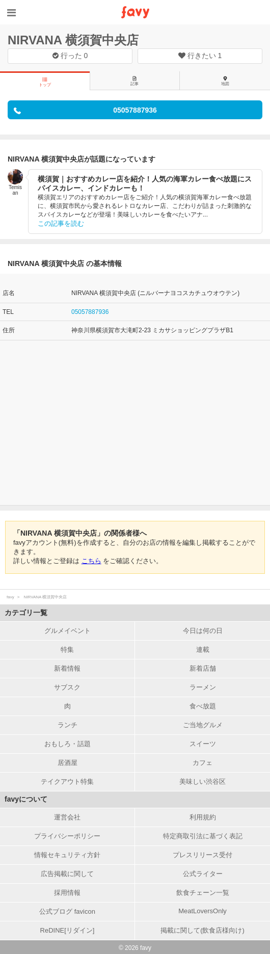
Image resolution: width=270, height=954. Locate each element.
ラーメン (203, 687)
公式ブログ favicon (67, 911)
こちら (91, 561)
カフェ (202, 762)
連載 (202, 649)
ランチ (67, 725)
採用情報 (67, 892)
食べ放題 (203, 706)
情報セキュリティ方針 (67, 855)
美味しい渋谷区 (202, 781)
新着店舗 (203, 668)
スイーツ (203, 744)
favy (10, 597)
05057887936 (90, 311)
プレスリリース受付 (202, 855)
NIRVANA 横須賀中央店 (73, 40)
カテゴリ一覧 (26, 612)
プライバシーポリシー (67, 836)
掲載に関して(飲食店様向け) (202, 930)
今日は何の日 (203, 630)
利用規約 (203, 817)
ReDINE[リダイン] (67, 930)
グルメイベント (67, 630)
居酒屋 (67, 762)
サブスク (67, 687)
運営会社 (67, 817)
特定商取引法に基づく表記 (202, 836)
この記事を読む (61, 223)
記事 (134, 81)
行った (70, 55)
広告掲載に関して (67, 874)
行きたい (200, 55)
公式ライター (203, 874)
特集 (67, 649)
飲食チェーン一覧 (202, 892)
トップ (45, 82)
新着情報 (67, 668)
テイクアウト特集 (67, 781)
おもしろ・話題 (67, 744)
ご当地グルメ (203, 725)
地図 (225, 81)
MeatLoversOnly (202, 911)
